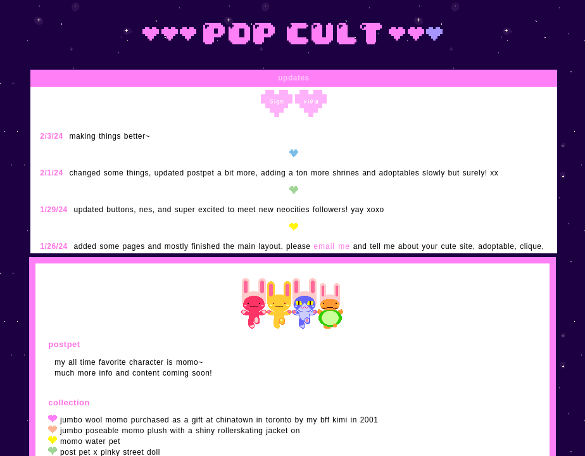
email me (331, 246)
